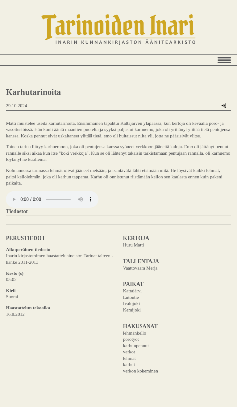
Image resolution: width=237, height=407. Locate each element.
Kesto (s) (14, 273)
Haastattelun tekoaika (28, 307)
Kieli (10, 290)
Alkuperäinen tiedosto (28, 249)
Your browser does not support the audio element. (52, 199)
